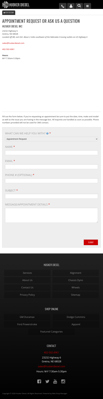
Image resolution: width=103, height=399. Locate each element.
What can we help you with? (28, 133)
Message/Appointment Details (27, 204)
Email (10, 161)
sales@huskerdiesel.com (13, 43)
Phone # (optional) (19, 175)
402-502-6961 (8, 49)
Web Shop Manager (59, 393)
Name (10, 147)
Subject (11, 190)
